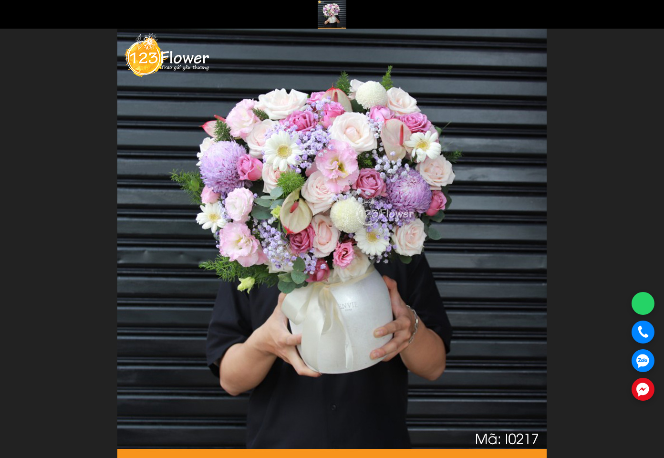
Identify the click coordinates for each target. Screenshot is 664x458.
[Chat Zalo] (643, 360)
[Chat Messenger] (643, 389)
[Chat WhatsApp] (643, 303)
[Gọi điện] (643, 332)
